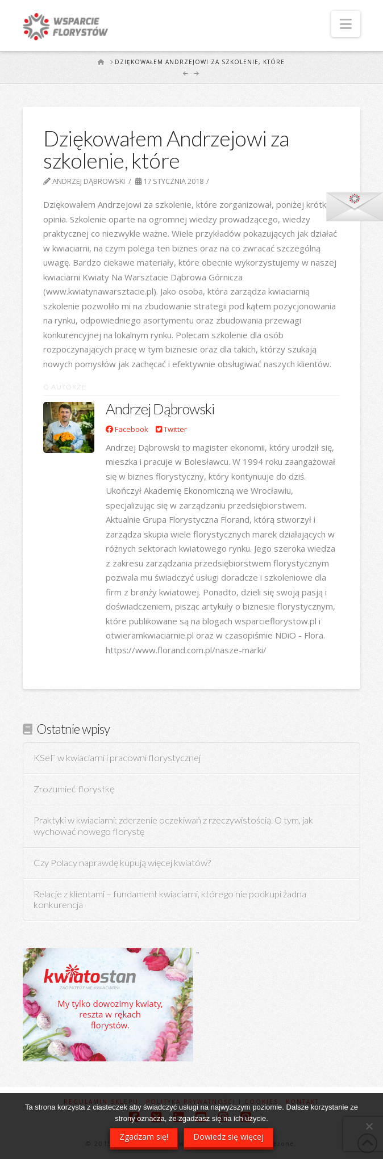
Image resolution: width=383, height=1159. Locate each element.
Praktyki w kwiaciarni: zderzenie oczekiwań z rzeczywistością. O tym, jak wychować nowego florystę (173, 826)
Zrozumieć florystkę (74, 789)
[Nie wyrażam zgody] (368, 1126)
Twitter (171, 429)
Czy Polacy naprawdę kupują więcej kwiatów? (122, 863)
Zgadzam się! (143, 1136)
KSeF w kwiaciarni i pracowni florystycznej (117, 758)
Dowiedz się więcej (228, 1136)
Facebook (127, 429)
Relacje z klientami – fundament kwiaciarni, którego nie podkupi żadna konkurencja (170, 900)
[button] (345, 24)
